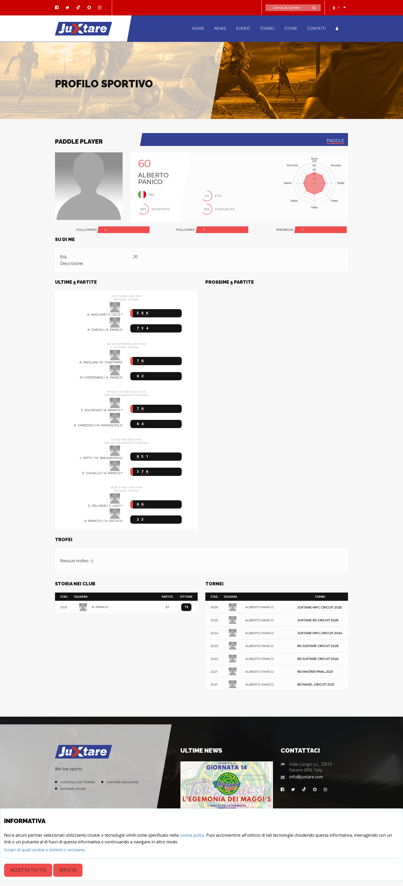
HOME (198, 28)
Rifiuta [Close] (67, 870)
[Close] (44, 850)
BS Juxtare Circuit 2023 (317, 646)
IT (336, 8)
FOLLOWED (185, 230)
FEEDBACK (285, 230)
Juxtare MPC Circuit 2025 (319, 607)
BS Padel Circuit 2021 (315, 684)
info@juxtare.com (306, 777)
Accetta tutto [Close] (28, 870)
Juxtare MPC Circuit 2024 (319, 633)
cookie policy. (192, 835)
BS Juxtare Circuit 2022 (317, 659)
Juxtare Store (73, 789)
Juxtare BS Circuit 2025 (317, 620)
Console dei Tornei (77, 782)
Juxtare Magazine (122, 782)
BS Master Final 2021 (315, 671)
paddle (335, 140)
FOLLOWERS (86, 230)
